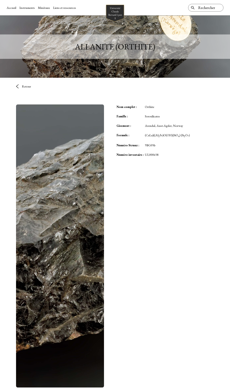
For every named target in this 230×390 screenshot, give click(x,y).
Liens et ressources (64, 8)
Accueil (11, 8)
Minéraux (44, 8)
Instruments (27, 8)
